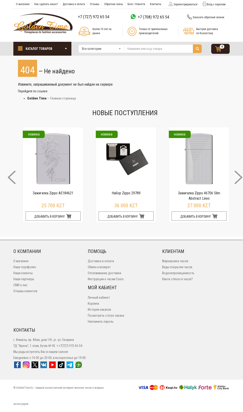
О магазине (21, 261)
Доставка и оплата (101, 261)
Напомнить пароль (101, 321)
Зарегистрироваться (182, 4)
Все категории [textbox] (91, 49)
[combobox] (102, 48)
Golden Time (37, 98)
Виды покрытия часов (177, 267)
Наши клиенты (23, 273)
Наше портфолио (24, 267)
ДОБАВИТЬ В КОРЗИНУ (53, 216)
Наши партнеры (23, 279)
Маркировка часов (175, 261)
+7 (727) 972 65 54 (93, 16)
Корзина (93, 303)
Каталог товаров (42, 48)
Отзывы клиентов (25, 291)
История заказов (99, 309)
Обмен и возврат (99, 267)
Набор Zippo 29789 (126, 193)
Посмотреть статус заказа (106, 315)
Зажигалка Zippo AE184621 (53, 193)
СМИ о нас (20, 285)
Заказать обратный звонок (205, 17)
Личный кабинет (99, 297)
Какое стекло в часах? (177, 279)
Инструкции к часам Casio (106, 279)
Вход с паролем (213, 4)
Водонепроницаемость (178, 273)
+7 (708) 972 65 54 (153, 17)
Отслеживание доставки (104, 273)
